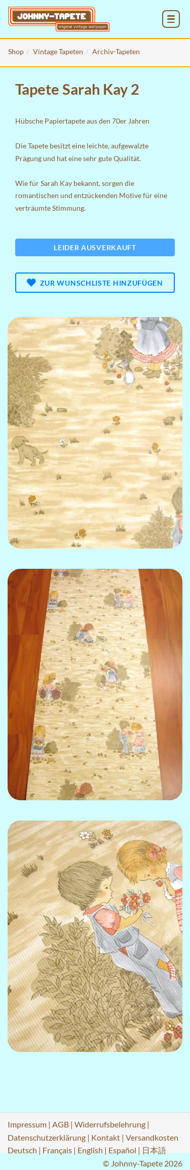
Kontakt (105, 1137)
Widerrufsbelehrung (109, 1124)
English (90, 1150)
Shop (16, 51)
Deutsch (22, 1150)
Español (122, 1150)
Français (57, 1150)
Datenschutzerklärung (47, 1137)
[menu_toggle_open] (171, 19)
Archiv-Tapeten (116, 51)
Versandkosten (152, 1137)
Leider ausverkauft (95, 247)
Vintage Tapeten (58, 51)
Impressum (27, 1124)
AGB (60, 1124)
